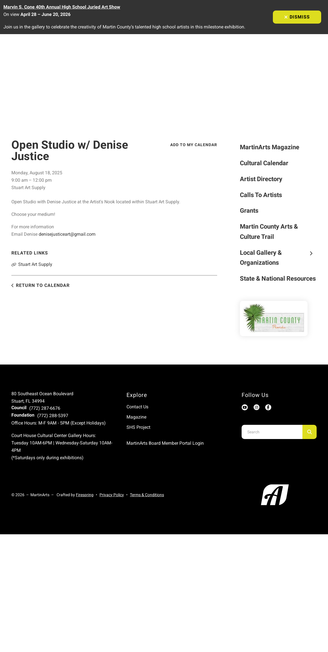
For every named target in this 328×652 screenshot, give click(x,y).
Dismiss (297, 17)
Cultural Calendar (264, 163)
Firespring (85, 494)
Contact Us (137, 406)
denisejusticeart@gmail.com (67, 234)
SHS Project (138, 427)
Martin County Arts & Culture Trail (269, 231)
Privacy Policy (111, 494)
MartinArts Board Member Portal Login (165, 443)
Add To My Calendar (193, 144)
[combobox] (272, 432)
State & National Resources (278, 278)
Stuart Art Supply (35, 264)
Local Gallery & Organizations (278, 257)
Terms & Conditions (147, 494)
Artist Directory (261, 179)
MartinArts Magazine (269, 147)
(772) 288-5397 (52, 415)
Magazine (136, 417)
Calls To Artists (261, 194)
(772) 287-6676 (44, 408)
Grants (249, 210)
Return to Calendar (43, 285)
